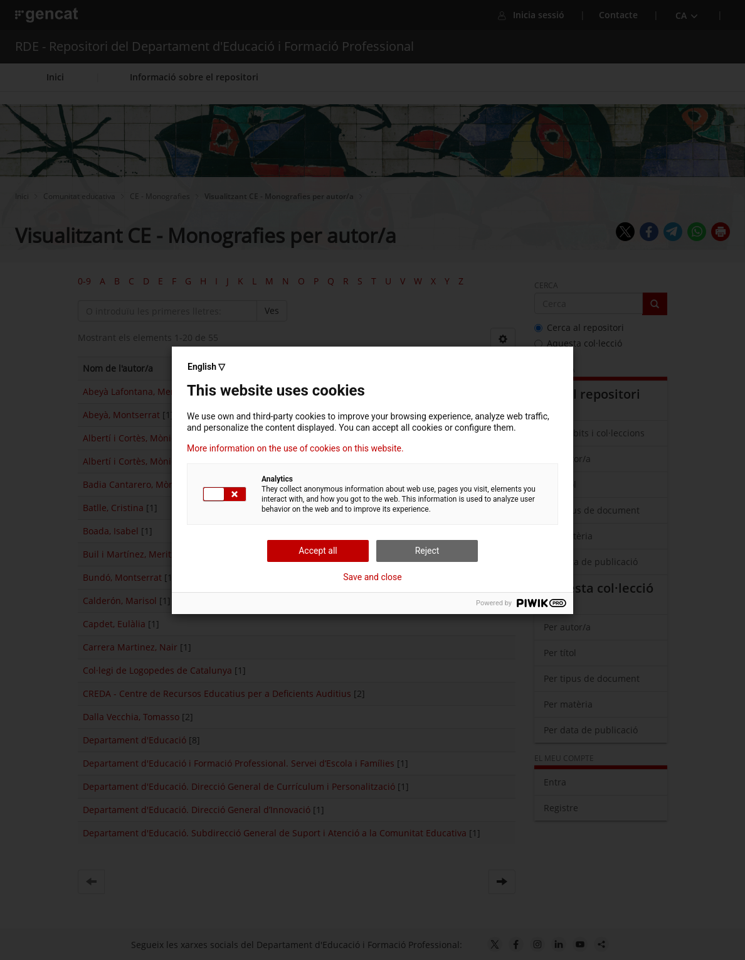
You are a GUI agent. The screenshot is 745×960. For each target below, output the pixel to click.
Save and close (372, 577)
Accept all (318, 551)
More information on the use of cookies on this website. (295, 448)
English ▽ (206, 367)
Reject (427, 551)
